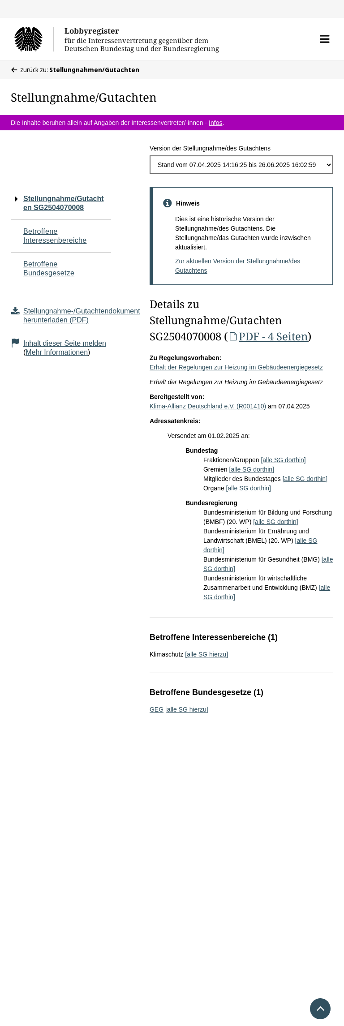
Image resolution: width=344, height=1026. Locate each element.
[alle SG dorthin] (283, 460)
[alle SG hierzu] (206, 654)
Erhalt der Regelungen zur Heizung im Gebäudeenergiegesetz (236, 367)
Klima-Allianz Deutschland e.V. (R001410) (208, 406)
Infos (215, 122)
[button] (324, 39)
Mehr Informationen (57, 352)
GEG (156, 709)
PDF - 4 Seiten (268, 336)
